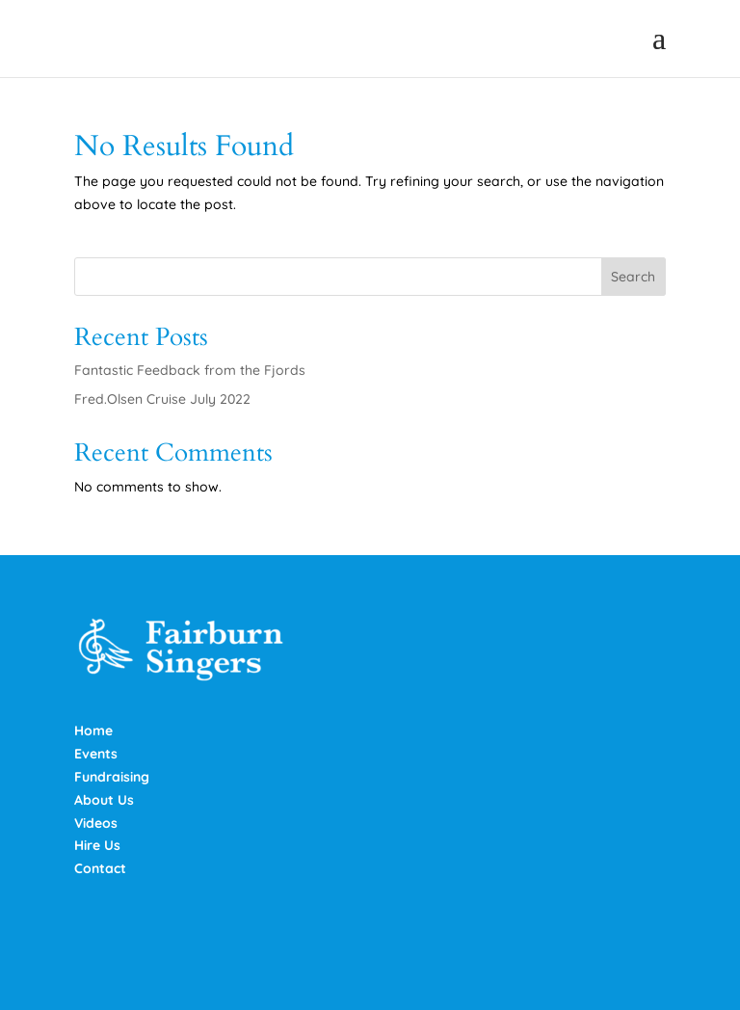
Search (633, 276)
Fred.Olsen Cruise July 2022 (162, 399)
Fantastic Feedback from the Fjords (189, 370)
